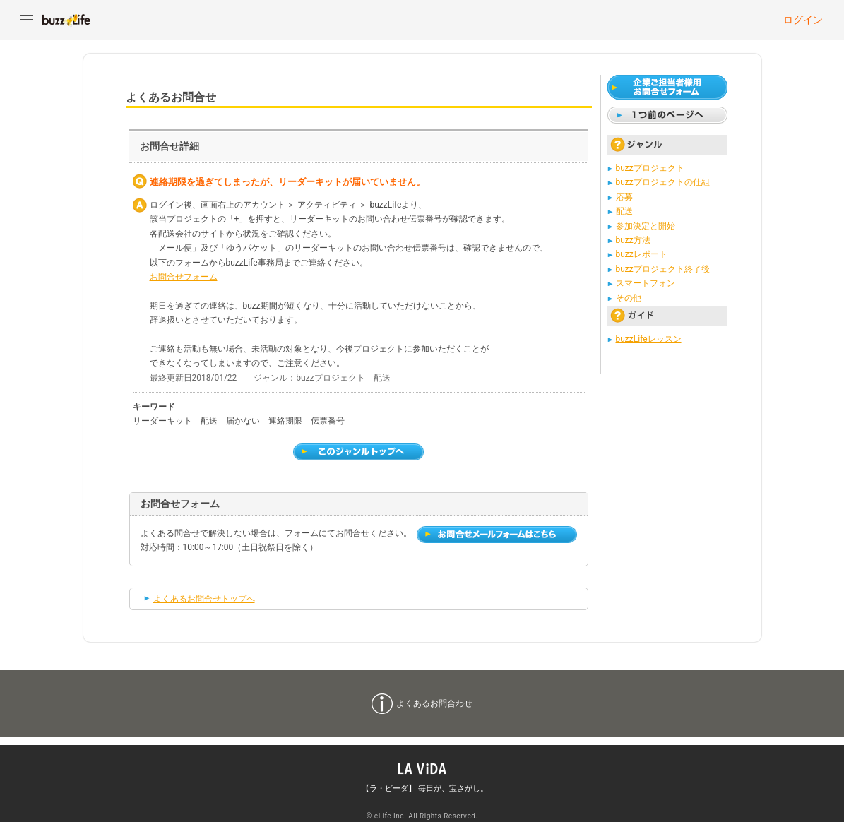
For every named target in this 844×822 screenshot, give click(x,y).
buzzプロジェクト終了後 (663, 269)
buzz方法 (633, 240)
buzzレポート (641, 254)
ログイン (803, 19)
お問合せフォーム (184, 277)
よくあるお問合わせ (434, 703)
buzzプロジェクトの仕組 (663, 182)
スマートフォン (645, 283)
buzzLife (66, 20)
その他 (628, 298)
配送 (624, 211)
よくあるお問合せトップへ (204, 599)
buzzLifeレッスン (649, 339)
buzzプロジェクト (650, 168)
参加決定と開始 (645, 226)
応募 (624, 197)
